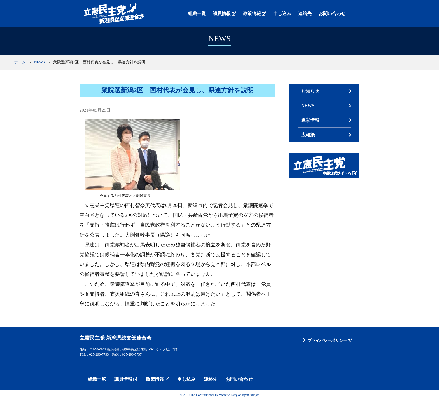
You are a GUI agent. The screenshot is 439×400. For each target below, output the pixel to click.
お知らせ (310, 91)
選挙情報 (310, 120)
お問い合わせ (332, 13)
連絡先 (305, 13)
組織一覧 (197, 13)
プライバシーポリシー (327, 340)
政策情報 (252, 13)
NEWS (39, 62)
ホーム (20, 62)
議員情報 (222, 13)
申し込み (282, 13)
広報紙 (308, 134)
